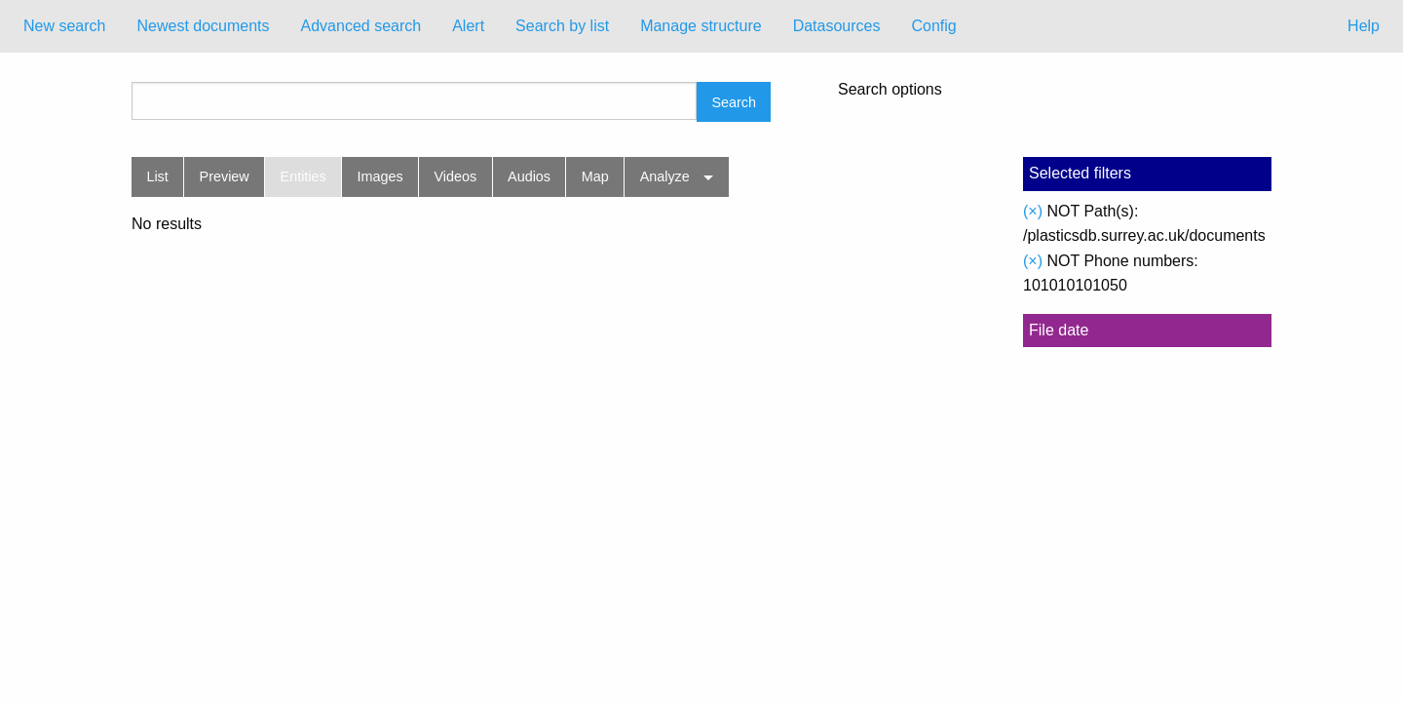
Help (1363, 26)
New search (64, 26)
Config (933, 26)
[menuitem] (64, 26)
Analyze (665, 176)
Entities (303, 176)
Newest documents (202, 26)
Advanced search (361, 26)
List (157, 176)
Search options (890, 90)
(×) (1033, 211)
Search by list (562, 26)
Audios (529, 176)
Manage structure (701, 26)
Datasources (837, 26)
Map (595, 176)
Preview (224, 176)
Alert (468, 26)
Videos (456, 176)
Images (380, 176)
